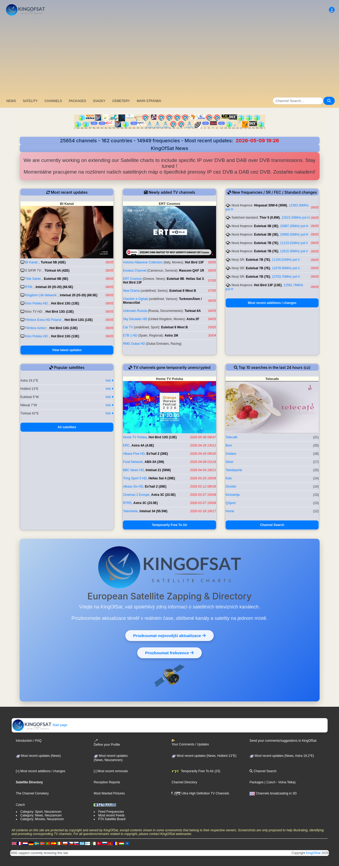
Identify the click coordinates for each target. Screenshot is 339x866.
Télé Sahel (32, 279)
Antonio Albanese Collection (142, 262)
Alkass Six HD (133, 486)
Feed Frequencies (111, 812)
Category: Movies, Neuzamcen (42, 819)
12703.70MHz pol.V (286, 277)
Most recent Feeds (111, 815)
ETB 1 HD (130, 335)
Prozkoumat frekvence (169, 652)
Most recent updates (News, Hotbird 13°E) (203, 756)
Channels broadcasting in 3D (273, 793)
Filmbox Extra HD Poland (43, 320)
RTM (28, 287)
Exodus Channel (134, 270)
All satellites (67, 427)
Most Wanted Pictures (109, 793)
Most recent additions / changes (272, 303)
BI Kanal (31, 262)
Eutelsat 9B (175, 279)
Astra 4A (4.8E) (142, 445)
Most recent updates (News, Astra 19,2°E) (282, 756)
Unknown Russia (135, 311)
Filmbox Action (35, 328)
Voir (109, 380)
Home (230, 511)
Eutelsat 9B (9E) (56, 279)
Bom (229, 445)
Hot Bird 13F (194, 262)
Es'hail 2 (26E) (157, 454)
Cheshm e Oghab (135, 299)
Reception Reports (107, 782)
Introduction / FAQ (29, 741)
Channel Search (272, 525)
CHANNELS (53, 101)
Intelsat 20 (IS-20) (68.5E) (54, 287)
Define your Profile (107, 742)
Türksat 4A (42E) (57, 270)
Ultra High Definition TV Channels (200, 793)
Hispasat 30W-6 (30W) (270, 205)
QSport (231, 503)
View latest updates (66, 350)
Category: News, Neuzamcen (41, 815)
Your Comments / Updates (190, 742)
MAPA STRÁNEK (149, 101)
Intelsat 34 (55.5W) (154, 511)
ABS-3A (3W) (154, 462)
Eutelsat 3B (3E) (266, 226)
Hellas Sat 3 (195, 279)
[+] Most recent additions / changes (40, 771)
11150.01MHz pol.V (286, 260)
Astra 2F (193, 319)
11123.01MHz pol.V (294, 243)
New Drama (131, 291)
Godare (231, 454)
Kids (229, 478)
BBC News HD (133, 470)
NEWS (11, 101)
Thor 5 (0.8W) (270, 217)
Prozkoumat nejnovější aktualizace (170, 635)
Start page (39, 725)
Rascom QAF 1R (191, 270)
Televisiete (130, 511)
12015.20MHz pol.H (295, 217)
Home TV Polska (135, 437)
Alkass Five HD (134, 454)
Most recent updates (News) (38, 756)
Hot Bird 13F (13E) (268, 285)
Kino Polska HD (36, 303)
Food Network (133, 462)
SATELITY (30, 101)
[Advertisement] (169, 57)
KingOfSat (313, 853)
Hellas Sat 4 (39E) (161, 478)
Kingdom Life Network (40, 295)
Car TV (128, 327)
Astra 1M (171, 335)
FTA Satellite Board (112, 819)
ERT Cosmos (132, 279)
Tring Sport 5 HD (135, 478)
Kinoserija (233, 495)
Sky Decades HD (135, 319)
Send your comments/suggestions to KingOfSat (283, 741)
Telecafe (232, 437)
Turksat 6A (192, 311)
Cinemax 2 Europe (136, 495)
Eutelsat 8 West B (182, 291)
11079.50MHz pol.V (286, 268)
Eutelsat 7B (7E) (266, 243)
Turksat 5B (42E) (53, 262)
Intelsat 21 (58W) (158, 470)
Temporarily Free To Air (169, 525)
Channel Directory (184, 782)
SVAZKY (99, 101)
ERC (126, 445)
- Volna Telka (284, 782)
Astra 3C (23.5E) (163, 495)
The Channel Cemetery (32, 793)
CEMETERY (121, 101)
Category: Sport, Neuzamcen (41, 812)
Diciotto (231, 486)
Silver (230, 462)
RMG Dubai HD (134, 344)
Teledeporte (234, 470)
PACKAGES (77, 101)
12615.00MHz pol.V (294, 251)
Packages (257, 782)
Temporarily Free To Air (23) (195, 771)
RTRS (127, 503)
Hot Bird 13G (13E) (65, 303)
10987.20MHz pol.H (294, 226)
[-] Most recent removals (111, 771)
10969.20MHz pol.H (294, 234)
